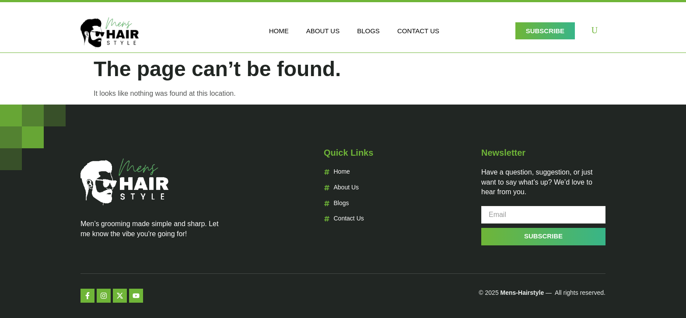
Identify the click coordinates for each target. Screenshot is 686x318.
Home (279, 31)
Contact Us (418, 31)
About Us (323, 31)
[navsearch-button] (594, 31)
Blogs (368, 31)
